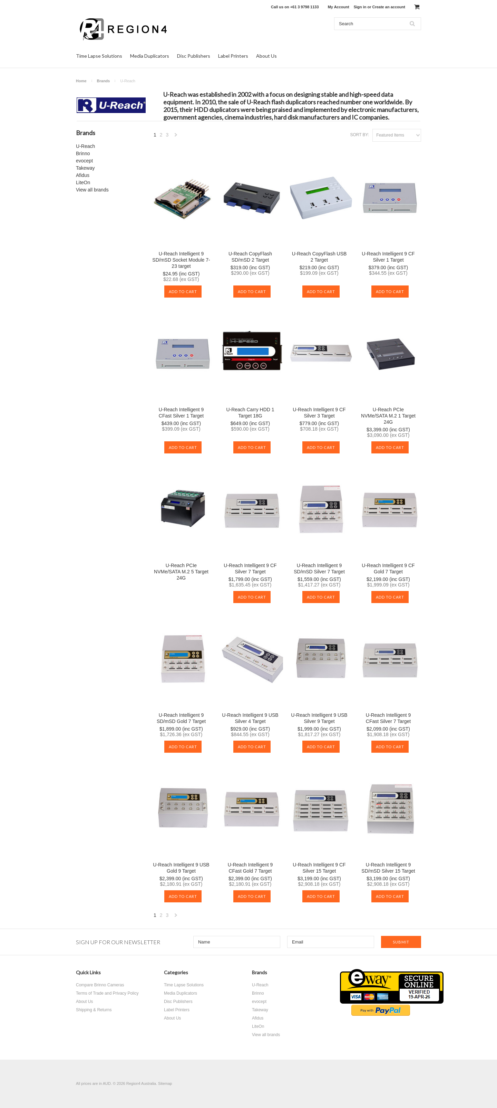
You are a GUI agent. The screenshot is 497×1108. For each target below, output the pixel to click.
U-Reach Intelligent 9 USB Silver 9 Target (319, 718)
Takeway (85, 168)
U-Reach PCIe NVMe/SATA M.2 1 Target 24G (388, 416)
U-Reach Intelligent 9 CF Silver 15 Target (319, 868)
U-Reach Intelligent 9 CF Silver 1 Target (388, 257)
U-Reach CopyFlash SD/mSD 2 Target (250, 257)
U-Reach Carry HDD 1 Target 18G (250, 413)
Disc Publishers (193, 56)
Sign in (360, 7)
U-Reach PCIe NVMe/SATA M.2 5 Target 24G (181, 572)
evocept (84, 160)
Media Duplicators (149, 56)
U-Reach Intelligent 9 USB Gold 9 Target (181, 868)
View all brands (92, 190)
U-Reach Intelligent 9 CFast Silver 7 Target (388, 718)
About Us (266, 56)
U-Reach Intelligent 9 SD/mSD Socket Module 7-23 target (181, 260)
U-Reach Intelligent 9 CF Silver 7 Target (250, 568)
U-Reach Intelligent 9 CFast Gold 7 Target (250, 868)
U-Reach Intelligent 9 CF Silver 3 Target (319, 413)
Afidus (82, 175)
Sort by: (359, 134)
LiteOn (83, 182)
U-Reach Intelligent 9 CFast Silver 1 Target (181, 413)
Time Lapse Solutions (99, 56)
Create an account (388, 7)
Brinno (83, 153)
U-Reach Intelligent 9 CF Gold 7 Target (388, 568)
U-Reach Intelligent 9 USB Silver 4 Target (250, 718)
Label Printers (233, 56)
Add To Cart (183, 291)
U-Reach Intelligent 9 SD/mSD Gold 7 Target (181, 718)
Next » (176, 136)
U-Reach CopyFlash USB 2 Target (319, 257)
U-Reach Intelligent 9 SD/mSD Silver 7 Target (319, 568)
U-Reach (85, 146)
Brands (103, 81)
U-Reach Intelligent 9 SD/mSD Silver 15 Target (388, 868)
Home (81, 81)
